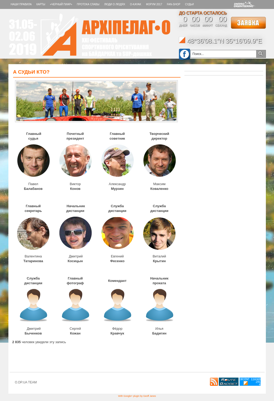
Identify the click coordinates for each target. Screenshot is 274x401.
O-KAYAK (135, 4)
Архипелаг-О (89, 35)
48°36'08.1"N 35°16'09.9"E (220, 40)
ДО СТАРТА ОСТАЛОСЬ (203, 13)
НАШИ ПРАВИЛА (21, 4)
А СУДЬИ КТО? (31, 72)
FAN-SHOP (173, 4)
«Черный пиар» (61, 4)
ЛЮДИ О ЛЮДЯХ (114, 4)
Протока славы (88, 4)
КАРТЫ (40, 4)
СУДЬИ (189, 4)
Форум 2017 (154, 4)
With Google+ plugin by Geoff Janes (137, 396)
